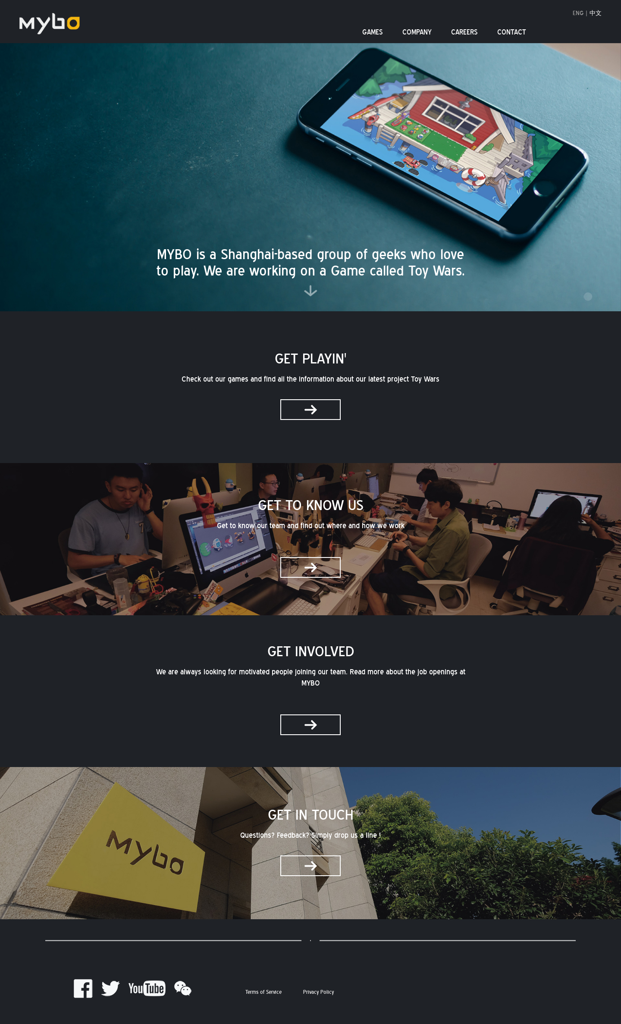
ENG (578, 13)
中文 (596, 13)
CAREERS (464, 32)
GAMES (372, 32)
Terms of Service (263, 992)
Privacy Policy (318, 992)
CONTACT (511, 32)
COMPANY (417, 32)
